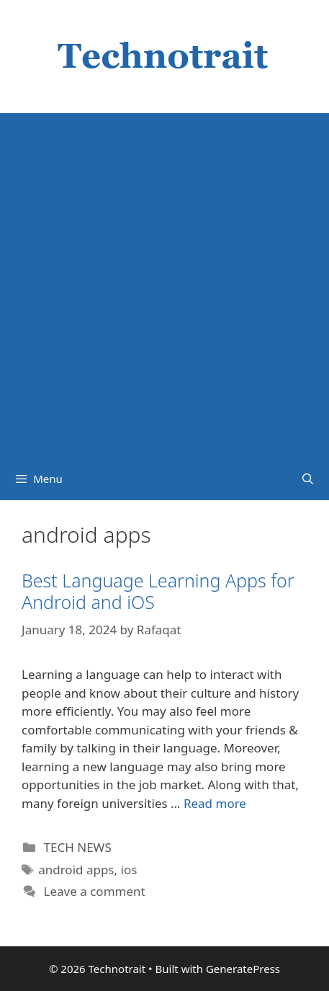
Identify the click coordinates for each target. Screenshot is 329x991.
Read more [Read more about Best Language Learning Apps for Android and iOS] (215, 803)
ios (129, 869)
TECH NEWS (78, 847)
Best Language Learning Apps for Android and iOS (158, 591)
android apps (76, 869)
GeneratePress (243, 968)
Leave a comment (94, 891)
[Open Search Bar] (308, 478)
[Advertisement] (164, 285)
